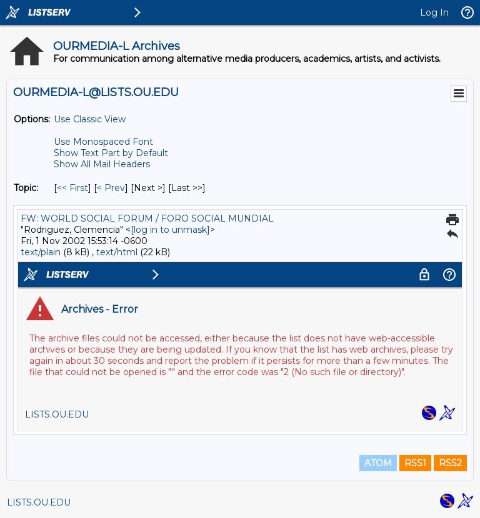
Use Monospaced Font (103, 141)
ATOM (378, 463)
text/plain (41, 252)
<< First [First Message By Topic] (72, 187)
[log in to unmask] (170, 229)
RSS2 (450, 463)
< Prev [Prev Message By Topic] (111, 187)
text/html (117, 252)
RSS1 (415, 463)
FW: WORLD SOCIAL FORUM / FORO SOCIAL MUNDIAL (147, 218)
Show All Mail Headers (102, 164)
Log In (434, 12)
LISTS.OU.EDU (39, 502)
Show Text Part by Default (111, 153)
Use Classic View (90, 119)
